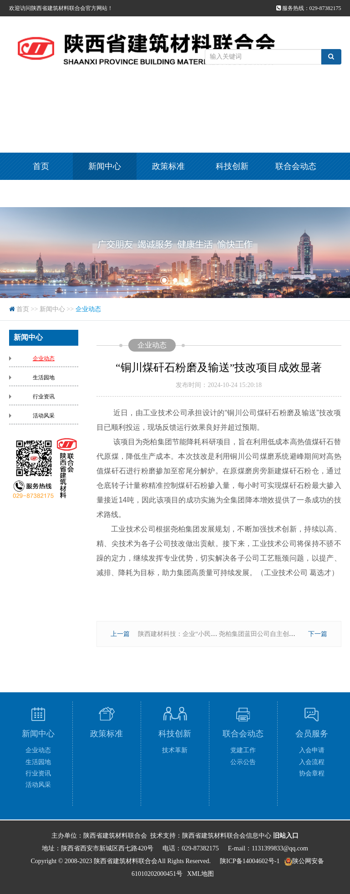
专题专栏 (104, 193)
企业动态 (88, 309)
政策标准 (168, 166)
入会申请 (312, 750)
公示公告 (243, 762)
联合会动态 (295, 166)
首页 (41, 166)
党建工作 (243, 750)
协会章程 (312, 773)
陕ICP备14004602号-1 (249, 861)
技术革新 (175, 750)
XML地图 (200, 873)
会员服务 (41, 193)
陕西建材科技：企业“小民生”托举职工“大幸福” (204, 634)
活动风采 (44, 415)
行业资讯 (44, 396)
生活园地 (44, 377)
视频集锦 (168, 193)
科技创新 (232, 166)
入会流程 (312, 762)
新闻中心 (104, 166)
